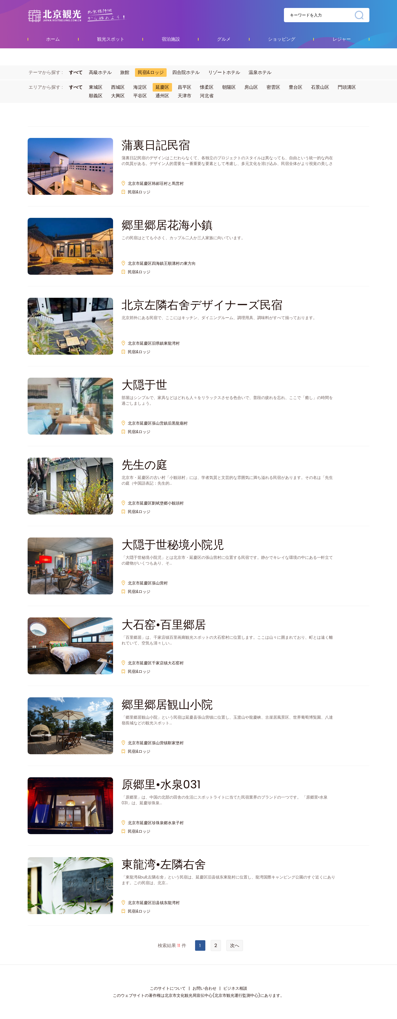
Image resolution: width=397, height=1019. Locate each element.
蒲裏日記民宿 (156, 145)
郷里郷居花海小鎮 (167, 225)
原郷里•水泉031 (161, 784)
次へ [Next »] (234, 945)
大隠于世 (144, 385)
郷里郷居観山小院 (167, 704)
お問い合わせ (204, 988)
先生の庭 (144, 465)
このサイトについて (168, 988)
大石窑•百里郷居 (164, 625)
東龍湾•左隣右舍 (164, 864)
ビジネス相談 (235, 988)
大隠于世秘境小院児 (173, 545)
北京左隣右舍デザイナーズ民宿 (202, 305)
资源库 (89, 15)
